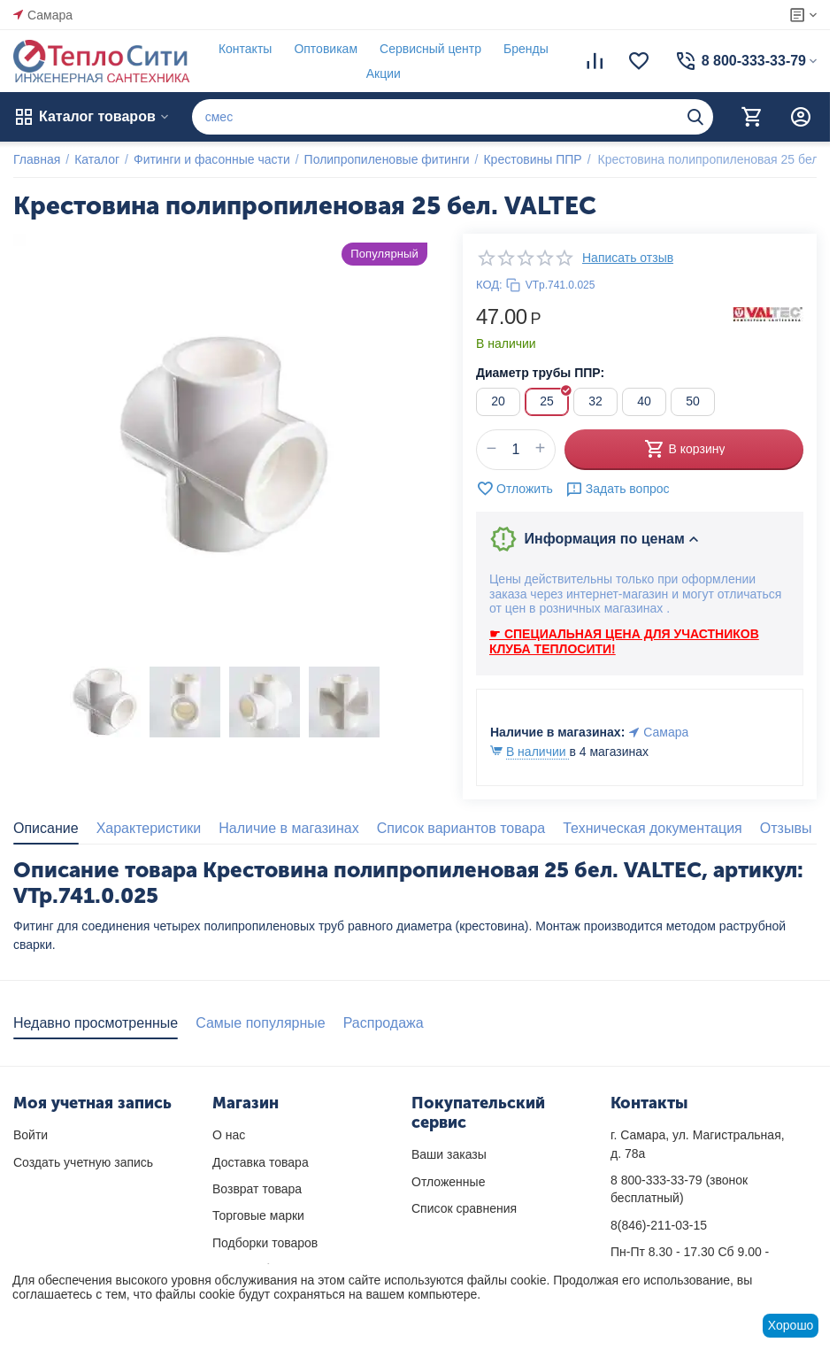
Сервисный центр (430, 49)
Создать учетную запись (83, 1162)
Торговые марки (258, 1215)
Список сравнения (464, 1208)
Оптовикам (325, 49)
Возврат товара (257, 1189)
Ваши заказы (449, 1154)
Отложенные (448, 1182)
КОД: (489, 284)
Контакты (245, 49)
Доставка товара (260, 1162)
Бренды (526, 49)
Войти (30, 1135)
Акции (383, 73)
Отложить (514, 489)
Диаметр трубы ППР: (540, 373)
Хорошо (791, 1325)
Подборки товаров (265, 1243)
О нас (228, 1135)
